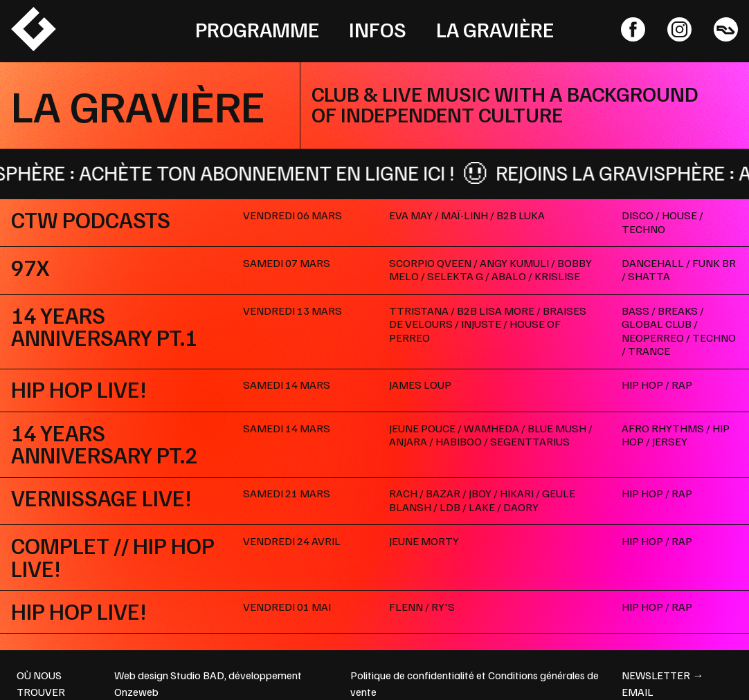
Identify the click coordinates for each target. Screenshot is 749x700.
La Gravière (495, 29)
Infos (377, 29)
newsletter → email (662, 683)
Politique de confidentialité (412, 675)
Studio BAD (197, 675)
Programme (257, 29)
